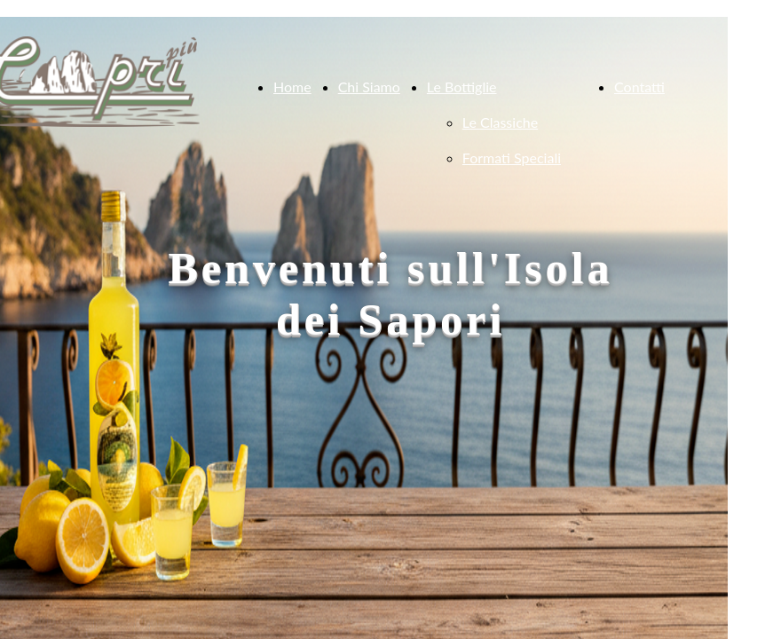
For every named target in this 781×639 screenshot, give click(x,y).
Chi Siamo (369, 86)
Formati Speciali (511, 157)
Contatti (639, 86)
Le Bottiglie (462, 86)
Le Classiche (500, 122)
